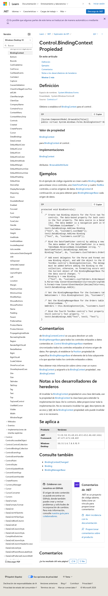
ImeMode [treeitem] (14, 237)
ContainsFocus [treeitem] (16, 108)
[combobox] (18, 40)
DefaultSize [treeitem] (15, 181)
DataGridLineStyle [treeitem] (13, 547)
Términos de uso (48, 587)
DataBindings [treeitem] (16, 136)
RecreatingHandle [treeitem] (17, 337)
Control (61, 335)
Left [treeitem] (11, 276)
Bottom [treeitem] (13, 56)
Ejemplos (45, 65)
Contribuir (74, 583)
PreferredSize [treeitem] (15, 321)
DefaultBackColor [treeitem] (17, 144)
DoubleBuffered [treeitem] (16, 201)
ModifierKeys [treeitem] (15, 296)
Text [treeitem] (12, 393)
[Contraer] (29, 34)
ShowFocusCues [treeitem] (17, 365)
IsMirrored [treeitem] (14, 268)
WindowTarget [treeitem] (16, 417)
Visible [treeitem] (13, 409)
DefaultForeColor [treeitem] (17, 156)
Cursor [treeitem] (13, 132)
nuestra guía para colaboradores (56, 515)
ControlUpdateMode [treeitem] (14, 468)
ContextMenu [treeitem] (16, 112)
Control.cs (51, 99)
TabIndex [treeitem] (14, 381)
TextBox (100, 184)
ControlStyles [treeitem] (11, 464)
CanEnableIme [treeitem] (16, 64)
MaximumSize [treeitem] (16, 288)
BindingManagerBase (88, 192)
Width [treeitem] (12, 413)
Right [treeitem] (12, 353)
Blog (63, 583)
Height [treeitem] (13, 233)
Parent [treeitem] (13, 317)
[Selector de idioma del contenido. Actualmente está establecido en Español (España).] (13, 577)
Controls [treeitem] (13, 120)
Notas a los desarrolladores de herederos (59, 73)
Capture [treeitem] (13, 81)
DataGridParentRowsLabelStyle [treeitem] (19, 551)
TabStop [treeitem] (13, 385)
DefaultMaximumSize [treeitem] (19, 168)
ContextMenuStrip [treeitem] (18, 116)
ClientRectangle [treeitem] (16, 96)
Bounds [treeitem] (13, 61)
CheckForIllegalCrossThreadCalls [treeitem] (21, 91)
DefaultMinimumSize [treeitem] (19, 172)
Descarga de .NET (95, 11)
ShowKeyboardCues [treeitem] (18, 369)
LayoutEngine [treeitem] (16, 272)
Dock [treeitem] (12, 197)
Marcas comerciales (66, 587)
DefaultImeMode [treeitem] (17, 160)
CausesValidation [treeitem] (17, 85)
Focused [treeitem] (13, 209)
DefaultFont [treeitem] (15, 152)
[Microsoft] (5, 4)
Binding (92, 180)
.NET (49, 34)
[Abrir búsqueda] (89, 3)
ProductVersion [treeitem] (16, 329)
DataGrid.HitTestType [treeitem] (15, 516)
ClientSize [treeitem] (14, 100)
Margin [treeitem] (13, 284)
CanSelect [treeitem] (14, 77)
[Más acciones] (102, 34)
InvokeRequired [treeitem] (16, 245)
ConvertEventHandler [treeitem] (15, 476)
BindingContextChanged (56, 461)
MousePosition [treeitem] (16, 305)
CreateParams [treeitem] (16, 128)
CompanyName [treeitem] (16, 104)
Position (77, 351)
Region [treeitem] (13, 341)
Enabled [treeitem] (13, 205)
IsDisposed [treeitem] (14, 260)
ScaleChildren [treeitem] (16, 361)
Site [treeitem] (11, 373)
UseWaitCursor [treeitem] (16, 405)
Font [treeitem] (12, 213)
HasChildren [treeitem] (15, 229)
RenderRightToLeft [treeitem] (18, 345)
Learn (41, 34)
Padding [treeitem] (13, 313)
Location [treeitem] (14, 280)
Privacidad (86, 583)
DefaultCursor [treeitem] (16, 148)
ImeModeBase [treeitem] (16, 241)
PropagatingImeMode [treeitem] (19, 333)
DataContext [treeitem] (15, 140)
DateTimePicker (80, 184)
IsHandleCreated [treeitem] (17, 264)
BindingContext (68, 106)
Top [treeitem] (11, 397)
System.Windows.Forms (68, 92)
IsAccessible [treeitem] (15, 249)
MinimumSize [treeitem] (16, 293)
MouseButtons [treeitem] (16, 301)
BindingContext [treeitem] (17, 52)
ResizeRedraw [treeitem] (16, 349)
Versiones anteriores (49, 583)
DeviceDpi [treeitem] (14, 184)
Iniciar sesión (99, 3)
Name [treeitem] (12, 309)
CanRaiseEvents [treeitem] (16, 73)
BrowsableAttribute (59, 164)
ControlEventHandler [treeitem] (15, 456)
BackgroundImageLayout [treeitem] (21, 48)
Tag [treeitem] (11, 389)
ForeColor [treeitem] (14, 221)
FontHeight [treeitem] (15, 217)
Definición (46, 62)
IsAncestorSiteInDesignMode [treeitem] (21, 255)
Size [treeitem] (12, 377)
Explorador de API (61, 34)
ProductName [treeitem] (16, 325)
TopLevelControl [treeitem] (17, 401)
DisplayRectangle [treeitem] (17, 189)
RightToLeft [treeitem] (15, 357)
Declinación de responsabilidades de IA (20, 583)
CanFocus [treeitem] (14, 69)
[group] (72, 120)
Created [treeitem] (13, 124)
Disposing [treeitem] (14, 193)
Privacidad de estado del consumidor (19, 587)
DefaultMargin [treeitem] (16, 164)
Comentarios (47, 69)
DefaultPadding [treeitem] (16, 176)
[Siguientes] (83, 3)
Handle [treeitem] (13, 225)
